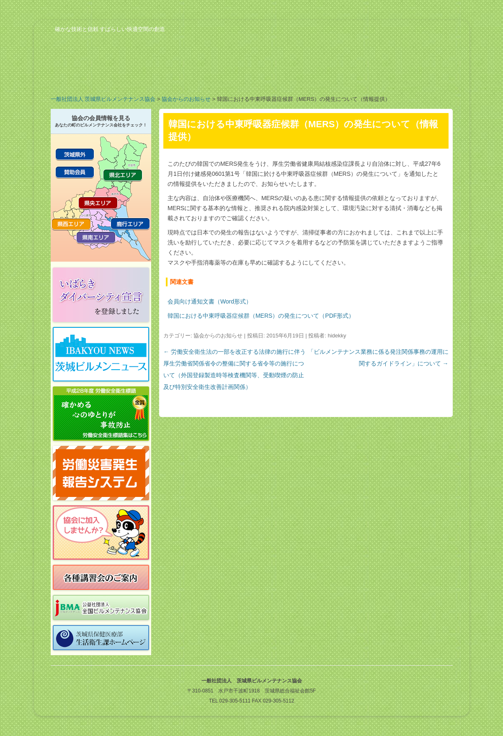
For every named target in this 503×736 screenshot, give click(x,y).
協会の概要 (84, 77)
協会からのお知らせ (186, 99)
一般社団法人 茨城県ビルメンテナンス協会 (103, 99)
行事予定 (285, 77)
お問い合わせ (419, 77)
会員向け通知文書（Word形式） (210, 301)
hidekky (337, 335)
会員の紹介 (218, 77)
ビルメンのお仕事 (352, 77)
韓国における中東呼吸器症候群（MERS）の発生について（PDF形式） (261, 315)
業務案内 (151, 77)
